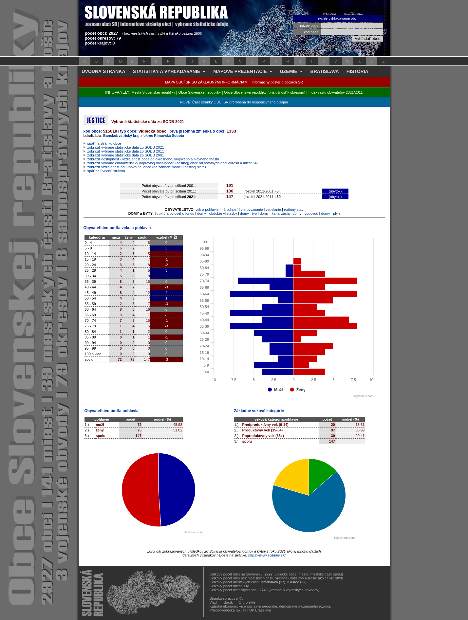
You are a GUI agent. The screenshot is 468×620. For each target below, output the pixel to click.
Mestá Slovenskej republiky (153, 92)
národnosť (229, 209)
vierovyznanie (252, 209)
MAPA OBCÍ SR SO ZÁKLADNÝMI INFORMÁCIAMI (207, 82)
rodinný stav (293, 209)
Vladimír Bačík (221, 602)
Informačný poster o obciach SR (277, 82)
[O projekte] (247, 602)
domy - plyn (330, 213)
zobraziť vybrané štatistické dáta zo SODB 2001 (125, 155)
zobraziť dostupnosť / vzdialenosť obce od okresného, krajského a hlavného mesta (153, 159)
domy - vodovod (305, 213)
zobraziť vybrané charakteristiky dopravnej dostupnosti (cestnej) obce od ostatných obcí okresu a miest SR (172, 163)
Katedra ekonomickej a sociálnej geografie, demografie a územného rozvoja (270, 606)
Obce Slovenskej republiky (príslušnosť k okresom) (264, 92)
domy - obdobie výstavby (217, 213)
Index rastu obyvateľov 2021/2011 (336, 92)
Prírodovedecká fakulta (228, 610)
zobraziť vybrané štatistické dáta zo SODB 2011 (125, 151)
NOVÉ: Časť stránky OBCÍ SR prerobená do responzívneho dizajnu (234, 102)
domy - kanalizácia (275, 213)
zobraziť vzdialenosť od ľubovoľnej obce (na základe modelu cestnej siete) (146, 167)
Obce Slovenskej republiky (199, 92)
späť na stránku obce (104, 143)
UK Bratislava (260, 610)
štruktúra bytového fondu (174, 213)
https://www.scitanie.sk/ (267, 555)
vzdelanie (273, 209)
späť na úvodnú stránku (106, 171)
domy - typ (248, 213)
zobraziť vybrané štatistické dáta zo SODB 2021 (125, 147)
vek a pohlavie (207, 209)
